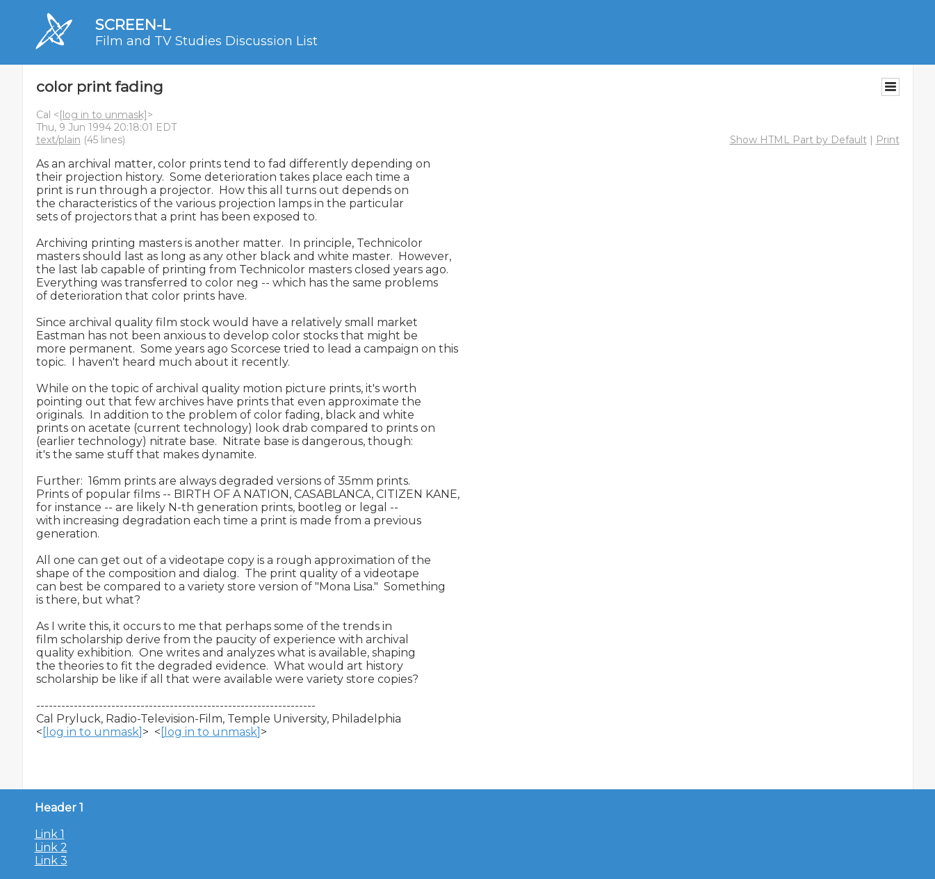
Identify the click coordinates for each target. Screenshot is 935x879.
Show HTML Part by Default (798, 140)
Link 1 (50, 834)
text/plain (58, 140)
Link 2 (51, 847)
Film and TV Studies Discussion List (206, 41)
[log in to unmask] (103, 114)
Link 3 (51, 860)
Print (888, 140)
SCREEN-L (132, 24)
